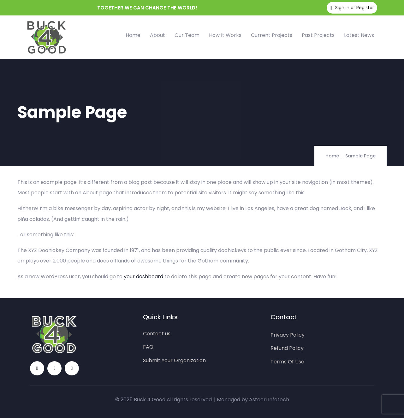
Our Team (187, 35)
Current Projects (271, 35)
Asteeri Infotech (269, 399)
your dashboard (143, 276)
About (157, 35)
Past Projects (318, 35)
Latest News (359, 35)
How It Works (225, 35)
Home (133, 35)
